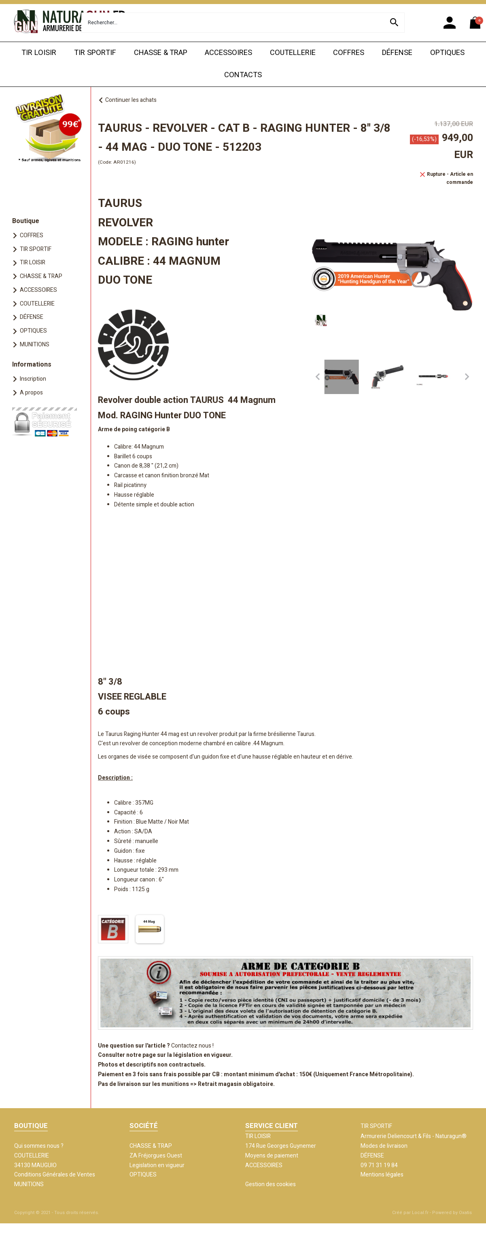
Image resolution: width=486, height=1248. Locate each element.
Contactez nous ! (192, 1045)
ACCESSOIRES (228, 52)
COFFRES (348, 52)
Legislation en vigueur (157, 1165)
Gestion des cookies (270, 1184)
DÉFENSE (397, 52)
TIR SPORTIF (95, 52)
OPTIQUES (447, 52)
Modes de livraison (384, 1146)
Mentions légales (382, 1174)
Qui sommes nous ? (39, 1146)
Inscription (33, 379)
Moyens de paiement (271, 1155)
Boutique (25, 221)
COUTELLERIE (293, 52)
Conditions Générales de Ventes (54, 1174)
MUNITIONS (34, 344)
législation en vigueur (202, 1055)
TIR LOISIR (38, 52)
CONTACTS (243, 75)
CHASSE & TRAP (160, 52)
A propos (31, 392)
